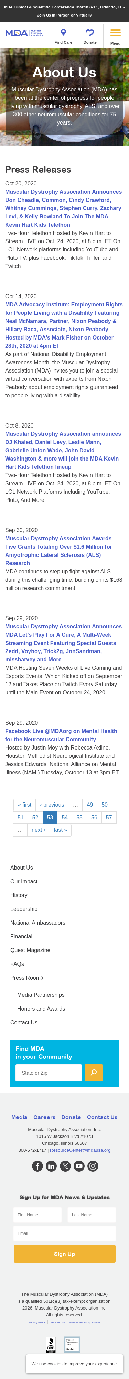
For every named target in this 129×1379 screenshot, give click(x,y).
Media (19, 1117)
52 (35, 817)
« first (24, 805)
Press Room (27, 978)
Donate (90, 34)
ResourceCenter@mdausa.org (80, 1150)
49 (90, 805)
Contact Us (23, 1022)
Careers (44, 1117)
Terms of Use (57, 1322)
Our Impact (23, 881)
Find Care (63, 34)
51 (21, 817)
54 (65, 817)
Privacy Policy (37, 1322)
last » (60, 830)
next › (38, 830)
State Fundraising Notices (85, 1322)
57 (109, 817)
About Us (21, 868)
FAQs (17, 964)
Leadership (23, 909)
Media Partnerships (41, 995)
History (19, 895)
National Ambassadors (37, 923)
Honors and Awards (41, 1009)
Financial (21, 936)
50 (104, 805)
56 (94, 817)
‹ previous (52, 805)
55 (79, 817)
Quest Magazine (30, 950)
